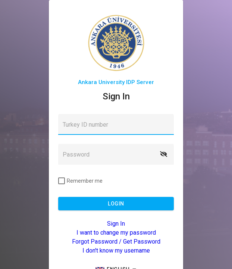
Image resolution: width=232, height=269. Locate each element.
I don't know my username (116, 250)
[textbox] (116, 124)
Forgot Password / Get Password (116, 241)
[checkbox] (80, 180)
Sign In (116, 223)
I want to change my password (116, 232)
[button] (163, 154)
